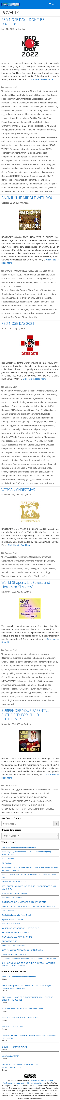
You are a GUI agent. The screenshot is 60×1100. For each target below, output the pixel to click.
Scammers (13, 172)
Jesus (19, 568)
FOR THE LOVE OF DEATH (13, 946)
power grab (42, 689)
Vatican (23, 576)
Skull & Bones (44, 468)
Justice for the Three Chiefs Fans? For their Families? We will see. (29, 959)
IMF (48, 301)
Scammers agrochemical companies (36, 172)
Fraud (4, 122)
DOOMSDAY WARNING (12, 898)
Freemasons (14, 122)
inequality (41, 129)
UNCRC (49, 809)
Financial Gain (44, 118)
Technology (27, 317)
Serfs (36, 282)
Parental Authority (37, 801)
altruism (17, 91)
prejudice (15, 164)
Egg (3, 114)
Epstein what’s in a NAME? (13, 919)
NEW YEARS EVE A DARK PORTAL (17, 937)
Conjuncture (7, 561)
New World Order (48, 309)
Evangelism (18, 564)
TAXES (43, 282)
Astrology (12, 557)
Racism (15, 168)
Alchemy (8, 91)
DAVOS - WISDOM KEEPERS (19, 271)
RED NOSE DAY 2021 (17, 323)
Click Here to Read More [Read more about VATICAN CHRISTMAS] (19, 545)
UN (35, 317)
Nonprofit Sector (37, 149)
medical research (21, 145)
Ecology (50, 561)
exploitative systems (30, 414)
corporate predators (48, 662)
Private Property (19, 313)
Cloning (22, 102)
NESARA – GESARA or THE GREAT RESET (20, 1018)
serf (53, 313)
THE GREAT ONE (9, 941)
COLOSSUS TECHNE (11, 924)
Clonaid (14, 102)
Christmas (46, 557)
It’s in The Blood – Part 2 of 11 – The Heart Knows (22, 1009)
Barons (23, 290)
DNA (13, 110)
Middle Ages (22, 309)
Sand (13, 572)
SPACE (28, 572)
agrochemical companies (16, 654)
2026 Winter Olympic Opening (14, 893)
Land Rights (42, 274)
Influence (51, 129)
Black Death (33, 290)
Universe (14, 576)
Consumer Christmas (24, 561)
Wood (30, 576)
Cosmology (40, 561)
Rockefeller (48, 168)
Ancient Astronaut (45, 91)
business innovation (10, 99)
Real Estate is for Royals (20, 282)
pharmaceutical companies (23, 685)
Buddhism (51, 95)
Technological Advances (41, 471)
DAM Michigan (8, 859)
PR (8, 164)
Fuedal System (25, 301)
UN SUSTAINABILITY (34, 809)
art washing (43, 654)
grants (15, 126)
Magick (44, 141)
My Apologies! (8, 863)
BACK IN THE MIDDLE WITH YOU (27, 197)
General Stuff (11, 87)
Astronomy (23, 557)
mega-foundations (39, 145)
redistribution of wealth (39, 313)
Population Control (10, 805)
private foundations (30, 164)
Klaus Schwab (15, 305)
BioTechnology (11, 789)
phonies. (17, 160)
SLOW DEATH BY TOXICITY (14, 954)
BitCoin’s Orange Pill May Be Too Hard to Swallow (22, 950)
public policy (45, 164)
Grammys (6, 126)
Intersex (33, 133)
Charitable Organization (32, 99)
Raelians (24, 168)
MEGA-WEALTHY (27, 441)
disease (13, 793)
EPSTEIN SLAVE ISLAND (12, 1027)
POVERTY (35, 160)
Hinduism (31, 129)
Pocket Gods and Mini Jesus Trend (16, 915)
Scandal (5, 176)
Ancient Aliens (29, 91)
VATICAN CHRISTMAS (18, 489)
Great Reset (39, 301)
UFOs (4, 187)
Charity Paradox (9, 662)
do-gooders (43, 110)
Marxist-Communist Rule (40, 305)
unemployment (15, 187)
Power (44, 160)
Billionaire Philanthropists (22, 95)
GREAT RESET (15, 274)
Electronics (6, 564)
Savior (20, 572)
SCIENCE (15, 176)
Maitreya (53, 141)
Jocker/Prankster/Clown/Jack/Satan (18, 137)
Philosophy (6, 160)
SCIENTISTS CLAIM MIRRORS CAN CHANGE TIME (24, 902)
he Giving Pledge (29, 425)
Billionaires (40, 95)
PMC (48, 801)
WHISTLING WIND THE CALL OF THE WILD (20, 928)
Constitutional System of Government (19, 294)
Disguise (5, 110)
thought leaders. (19, 183)
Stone (35, 572)
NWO (48, 149)
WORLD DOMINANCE (22, 812)
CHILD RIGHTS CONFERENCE (34, 789)
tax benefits (30, 180)
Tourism (5, 576)
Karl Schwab (30, 274)
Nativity (32, 568)
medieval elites (8, 309)
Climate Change (48, 290)
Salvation (5, 572)
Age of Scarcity (12, 290)
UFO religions (50, 183)
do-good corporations (26, 110)
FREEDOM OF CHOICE (30, 793)
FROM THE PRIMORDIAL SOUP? (16, 932)
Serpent (24, 176)
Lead (25, 568)
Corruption (17, 106)
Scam (4, 172)
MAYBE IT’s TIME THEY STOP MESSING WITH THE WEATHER (28, 906)
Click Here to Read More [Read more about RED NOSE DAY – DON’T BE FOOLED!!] (41, 79)
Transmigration (35, 183)
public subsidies (50, 692)
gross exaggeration (37, 126)
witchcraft (43, 187)
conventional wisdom (37, 102)
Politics (25, 160)
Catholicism (34, 557)
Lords (25, 305)
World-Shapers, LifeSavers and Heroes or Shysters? (25, 584)
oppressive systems (10, 153)
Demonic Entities (49, 106)
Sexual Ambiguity (37, 176)
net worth (24, 149)
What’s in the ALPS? (10, 1056)
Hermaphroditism (17, 129)
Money (15, 149)
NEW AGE (34, 309)
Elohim (25, 114)
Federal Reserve (9, 301)
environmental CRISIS (32, 298)
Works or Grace (41, 576)
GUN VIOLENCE (25, 797)
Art (6, 557)
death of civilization (47, 294)
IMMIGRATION (8, 568)
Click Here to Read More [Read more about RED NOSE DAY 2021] (34, 379)
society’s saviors (16, 180)
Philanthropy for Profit (38, 156)
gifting (46, 122)
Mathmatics (6, 145)
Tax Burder (16, 317)
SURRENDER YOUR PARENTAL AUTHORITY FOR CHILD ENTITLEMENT (25, 714)
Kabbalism (41, 137)
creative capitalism (31, 106)
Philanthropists (20, 156)
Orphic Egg (26, 153)
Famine (47, 298)
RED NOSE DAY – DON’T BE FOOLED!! (22, 21)
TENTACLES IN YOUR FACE (14, 882)
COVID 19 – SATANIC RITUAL (14, 1047)
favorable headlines (19, 118)
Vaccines (5, 812)
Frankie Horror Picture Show (38, 564)
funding (24, 122)
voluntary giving (30, 187)
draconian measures (11, 298)
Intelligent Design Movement (14, 133)
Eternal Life (35, 114)
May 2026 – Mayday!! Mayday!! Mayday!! (19, 847)
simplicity (5, 317)
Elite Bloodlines (13, 114)
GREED (22, 126)
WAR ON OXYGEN (10, 911)
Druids (53, 110)
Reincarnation (35, 168)
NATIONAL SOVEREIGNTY (14, 801)
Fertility (33, 118)
